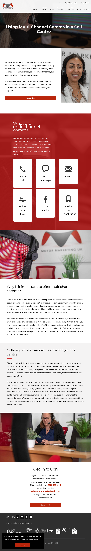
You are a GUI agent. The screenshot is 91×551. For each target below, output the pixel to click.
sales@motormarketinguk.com (45, 491)
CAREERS (85, 3)
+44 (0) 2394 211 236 (68, 3)
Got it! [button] (22, 545)
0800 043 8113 (54, 485)
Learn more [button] (33, 539)
